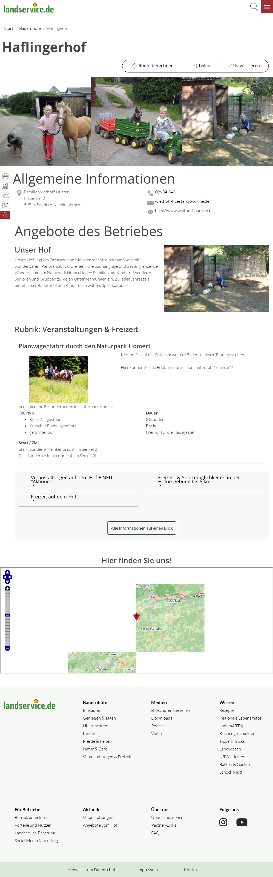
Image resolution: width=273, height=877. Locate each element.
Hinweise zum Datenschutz (92, 869)
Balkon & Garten (234, 764)
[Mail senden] (207, 202)
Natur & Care (95, 749)
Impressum (147, 869)
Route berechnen (152, 66)
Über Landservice (167, 817)
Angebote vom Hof (100, 825)
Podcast (158, 725)
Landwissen (230, 749)
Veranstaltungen (98, 817)
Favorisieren (243, 66)
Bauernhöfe (30, 28)
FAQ (155, 832)
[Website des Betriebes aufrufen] (207, 212)
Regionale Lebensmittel (240, 718)
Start (8, 28)
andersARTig (231, 725)
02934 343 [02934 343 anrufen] (165, 191)
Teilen (200, 66)
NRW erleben (231, 756)
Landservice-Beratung (35, 832)
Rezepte (226, 710)
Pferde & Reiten (97, 741)
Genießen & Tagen (99, 718)
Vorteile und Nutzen (33, 825)
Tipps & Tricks (232, 741)
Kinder (89, 733)
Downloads (161, 718)
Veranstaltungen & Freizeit (107, 756)
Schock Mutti (231, 772)
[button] (82, 481)
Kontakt (191, 869)
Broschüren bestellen (170, 710)
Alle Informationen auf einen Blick (142, 527)
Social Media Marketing (36, 840)
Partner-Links (163, 825)
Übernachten (95, 725)
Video (156, 733)
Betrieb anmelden (31, 817)
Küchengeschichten (237, 733)
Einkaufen (92, 710)
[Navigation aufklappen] (267, 6)
